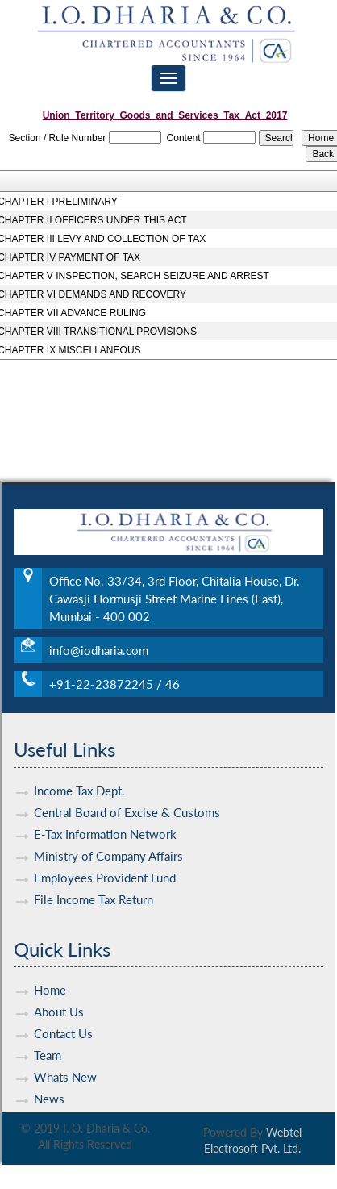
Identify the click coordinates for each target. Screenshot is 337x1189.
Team (47, 1044)
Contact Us (63, 1023)
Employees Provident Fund (105, 866)
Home (50, 979)
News (49, 1088)
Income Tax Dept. (79, 779)
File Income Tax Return (93, 888)
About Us (59, 1001)
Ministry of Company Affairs (108, 844)
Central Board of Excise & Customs (127, 801)
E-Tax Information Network (105, 823)
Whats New (65, 1066)
